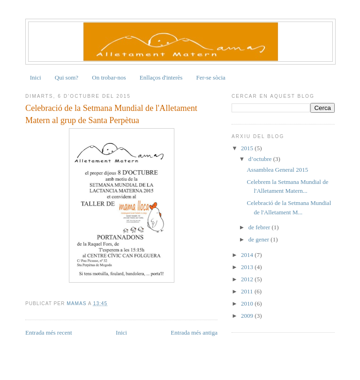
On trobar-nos (109, 77)
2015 (248, 148)
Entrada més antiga (194, 332)
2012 (248, 279)
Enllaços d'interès (161, 77)
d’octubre (260, 158)
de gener (259, 239)
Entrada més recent (48, 332)
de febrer (260, 227)
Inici (35, 77)
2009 (248, 315)
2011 (248, 291)
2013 (248, 266)
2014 (248, 254)
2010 (248, 303)
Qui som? (66, 77)
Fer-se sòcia (210, 77)
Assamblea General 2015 (277, 169)
